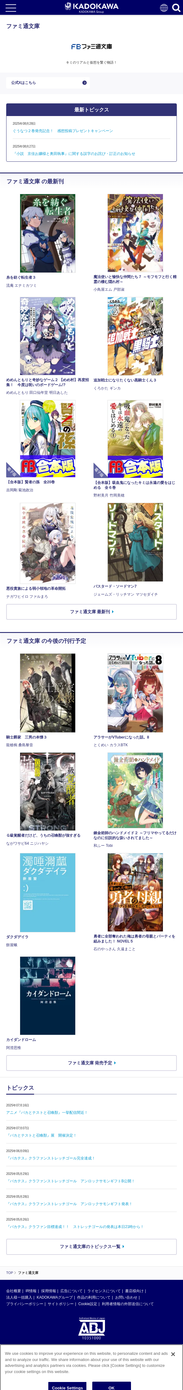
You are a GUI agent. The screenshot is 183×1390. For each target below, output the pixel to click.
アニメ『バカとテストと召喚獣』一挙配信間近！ (47, 1112)
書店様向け (134, 1291)
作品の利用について (94, 1297)
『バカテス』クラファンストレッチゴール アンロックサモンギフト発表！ (69, 1204)
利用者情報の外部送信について (128, 1304)
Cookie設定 (87, 1304)
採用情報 (48, 1291)
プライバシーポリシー (24, 1304)
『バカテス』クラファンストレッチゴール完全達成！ (50, 1158)
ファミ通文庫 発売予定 (90, 1062)
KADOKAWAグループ (54, 1297)
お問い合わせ (126, 1297)
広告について (71, 1291)
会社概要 (13, 1291)
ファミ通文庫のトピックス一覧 (90, 1246)
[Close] (173, 1364)
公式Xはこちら (23, 83)
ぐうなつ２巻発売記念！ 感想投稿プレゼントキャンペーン (63, 131)
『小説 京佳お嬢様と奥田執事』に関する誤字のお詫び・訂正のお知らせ (74, 154)
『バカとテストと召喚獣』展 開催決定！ (41, 1135)
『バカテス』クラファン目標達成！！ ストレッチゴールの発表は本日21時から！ (75, 1227)
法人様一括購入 (19, 1297)
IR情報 (31, 1291)
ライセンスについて (104, 1291)
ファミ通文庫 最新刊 (90, 611)
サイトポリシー (61, 1304)
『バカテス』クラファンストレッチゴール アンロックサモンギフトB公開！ (70, 1181)
